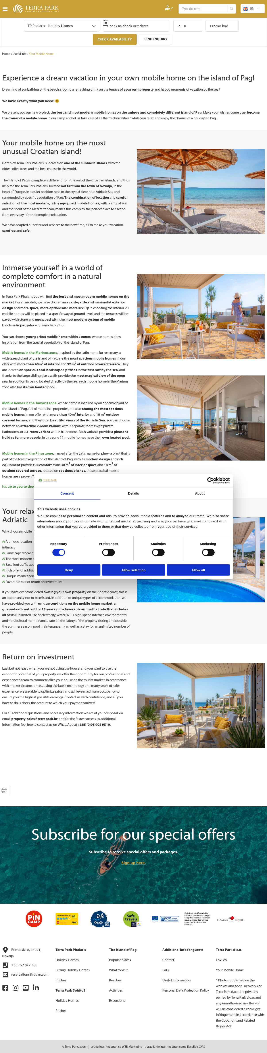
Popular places (120, 960)
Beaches (115, 980)
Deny (69, 570)
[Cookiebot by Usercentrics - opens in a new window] (210, 480)
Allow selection (133, 570)
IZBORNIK (6, 9)
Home (6, 53)
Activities (116, 990)
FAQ (165, 970)
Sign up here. (133, 862)
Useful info (20, 53)
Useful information (176, 980)
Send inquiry (155, 39)
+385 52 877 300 (19, 965)
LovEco (221, 960)
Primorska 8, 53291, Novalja (21, 952)
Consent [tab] (67, 493)
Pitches (61, 980)
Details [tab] (133, 493)
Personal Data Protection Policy (185, 990)
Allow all (198, 570)
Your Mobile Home (41, 53)
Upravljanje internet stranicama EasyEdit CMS (174, 1046)
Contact (168, 960)
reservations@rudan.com (25, 974)
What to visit (118, 970)
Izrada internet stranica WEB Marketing (116, 1046)
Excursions (117, 1000)
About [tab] (200, 493)
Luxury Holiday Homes (73, 970)
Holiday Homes (67, 960)
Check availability (115, 39)
